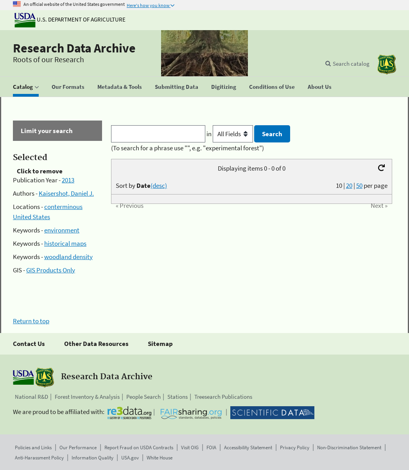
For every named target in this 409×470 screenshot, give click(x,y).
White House (159, 457)
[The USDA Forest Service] (386, 64)
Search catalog (351, 64)
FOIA (211, 447)
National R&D (31, 396)
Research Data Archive (74, 48)
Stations (177, 396)
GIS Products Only (50, 270)
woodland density (68, 256)
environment (61, 230)
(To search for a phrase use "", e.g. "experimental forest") (187, 148)
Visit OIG (190, 447)
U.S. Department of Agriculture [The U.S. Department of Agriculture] (70, 19)
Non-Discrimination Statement (349, 447)
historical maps (65, 243)
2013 (68, 180)
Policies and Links (33, 447)
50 (359, 185)
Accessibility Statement (248, 447)
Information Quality (92, 457)
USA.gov (130, 457)
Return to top (31, 321)
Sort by (141, 185)
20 (349, 185)
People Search (143, 396)
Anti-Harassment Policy (39, 457)
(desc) (159, 185)
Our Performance (78, 447)
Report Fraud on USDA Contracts (138, 447)
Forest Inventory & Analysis (87, 396)
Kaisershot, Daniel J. (66, 193)
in (230, 134)
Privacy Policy (294, 447)
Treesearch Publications (223, 396)
